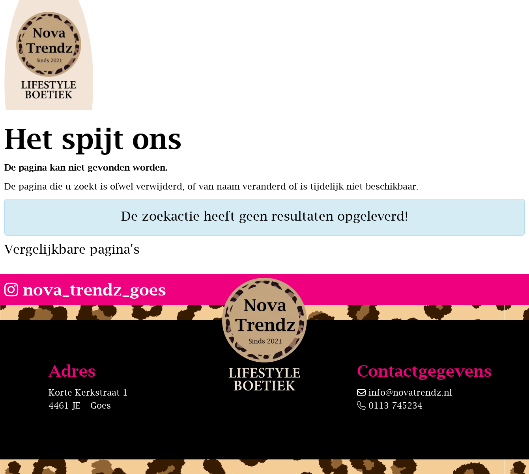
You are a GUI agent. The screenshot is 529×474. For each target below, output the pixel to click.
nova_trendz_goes (85, 289)
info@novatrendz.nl (410, 392)
